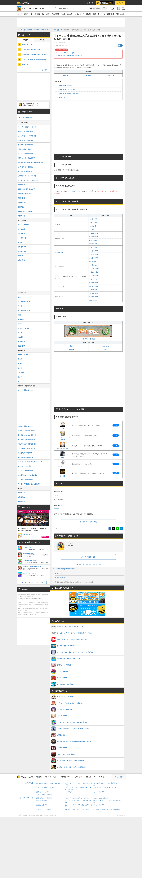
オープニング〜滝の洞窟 (25, 131)
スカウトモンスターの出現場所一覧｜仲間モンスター (36, 59)
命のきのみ (92, 261)
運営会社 (88, 777)
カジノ (20, 242)
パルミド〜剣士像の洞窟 (25, 153)
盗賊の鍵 (65, 75)
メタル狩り (21, 233)
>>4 (56, 496)
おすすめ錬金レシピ (24, 301)
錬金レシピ (45, 14)
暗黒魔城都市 (22, 202)
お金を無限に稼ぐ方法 (25, 453)
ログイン (120, 3)
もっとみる (45, 70)
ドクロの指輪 (93, 290)
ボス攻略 (37, 14)
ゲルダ (20, 377)
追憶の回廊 (110, 14)
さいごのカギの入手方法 (67, 89)
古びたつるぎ (93, 247)
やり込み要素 (55, 14)
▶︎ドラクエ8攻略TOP (26, 117)
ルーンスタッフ (93, 222)
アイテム (59, 573)
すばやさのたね (93, 233)
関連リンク (62, 97)
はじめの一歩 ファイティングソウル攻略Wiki (106, 809)
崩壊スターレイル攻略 (42, 792)
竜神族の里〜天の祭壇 (25, 211)
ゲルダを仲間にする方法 (25, 426)
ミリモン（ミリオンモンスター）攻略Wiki (77, 809)
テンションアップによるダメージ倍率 (30, 462)
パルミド (57, 224)
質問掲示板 (21, 501)
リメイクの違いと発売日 (25, 479)
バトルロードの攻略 (63, 55)
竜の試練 (21, 256)
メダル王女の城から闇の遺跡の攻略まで (30, 162)
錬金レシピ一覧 (27, 44)
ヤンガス (21, 363)
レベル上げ (21, 229)
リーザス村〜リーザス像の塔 (27, 136)
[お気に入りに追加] (95, 8)
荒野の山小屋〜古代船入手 (26, 158)
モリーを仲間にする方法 (25, 390)
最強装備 (88, 14)
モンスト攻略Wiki (98, 792)
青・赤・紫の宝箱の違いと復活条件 (29, 484)
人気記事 (25, 40)
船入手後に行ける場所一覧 (26, 439)
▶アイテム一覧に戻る (88, 332)
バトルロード (79, 14)
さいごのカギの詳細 (65, 86)
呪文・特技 (21, 346)
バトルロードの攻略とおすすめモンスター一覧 (36, 54)
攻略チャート (28, 14)
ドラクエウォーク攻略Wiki (44, 794)
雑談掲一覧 (21, 493)
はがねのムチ (93, 240)
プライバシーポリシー (51, 777)
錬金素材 (71, 349)
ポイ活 (89, 3)
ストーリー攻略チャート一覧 (31, 49)
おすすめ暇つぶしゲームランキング (34, 582)
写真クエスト (120, 14)
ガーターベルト (93, 243)
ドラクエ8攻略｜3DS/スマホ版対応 (65, 569)
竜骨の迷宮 (21, 185)
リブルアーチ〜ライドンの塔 (27, 176)
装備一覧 (96, 14)
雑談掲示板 (21, 497)
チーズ (105, 349)
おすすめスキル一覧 (24, 310)
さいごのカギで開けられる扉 (68, 93)
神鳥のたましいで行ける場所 (27, 444)
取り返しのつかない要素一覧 (27, 435)
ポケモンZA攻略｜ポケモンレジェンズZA (48, 783)
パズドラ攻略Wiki (70, 792)
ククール (21, 372)
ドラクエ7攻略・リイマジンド (45, 787)
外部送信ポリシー (66, 777)
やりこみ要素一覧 (23, 224)
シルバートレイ (93, 279)
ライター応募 (118, 777)
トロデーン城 (59, 252)
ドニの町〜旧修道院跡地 (25, 145)
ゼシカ (20, 368)
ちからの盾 (92, 226)
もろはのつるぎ (93, 272)
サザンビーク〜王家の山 (25, 167)
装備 (19, 315)
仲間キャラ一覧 (23, 355)
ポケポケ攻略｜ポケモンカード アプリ (104, 787)
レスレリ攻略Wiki (41, 800)
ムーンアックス (93, 286)
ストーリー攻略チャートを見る (66, 53)
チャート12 (71, 191)
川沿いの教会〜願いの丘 (25, 149)
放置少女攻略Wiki (41, 805)
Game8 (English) (99, 777)
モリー (20, 381)
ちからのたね (93, 265)
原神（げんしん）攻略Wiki (44, 798)
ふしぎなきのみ (93, 258)
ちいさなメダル (93, 219)
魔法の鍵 (88, 75)
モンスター (21, 341)
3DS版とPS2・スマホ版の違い (27, 475)
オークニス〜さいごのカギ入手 (28, 180)
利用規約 (39, 777)
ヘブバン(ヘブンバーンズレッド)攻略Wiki (77, 798)
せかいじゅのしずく (95, 254)
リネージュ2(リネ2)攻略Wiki (44, 809)
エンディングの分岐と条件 (26, 430)
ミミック (92, 229)
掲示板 (42, 40)
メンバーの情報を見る (88, 557)
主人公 (20, 359)
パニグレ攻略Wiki (98, 805)
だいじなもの (105, 346)
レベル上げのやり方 (76, 55)
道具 (71, 346)
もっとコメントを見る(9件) (88, 522)
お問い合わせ (78, 777)
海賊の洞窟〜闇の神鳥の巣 (26, 189)
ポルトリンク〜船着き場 (25, 140)
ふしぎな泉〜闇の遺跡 (25, 171)
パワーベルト (93, 300)
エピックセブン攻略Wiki (100, 798)
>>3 (56, 510)
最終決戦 (21, 207)
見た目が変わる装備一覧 (25, 457)
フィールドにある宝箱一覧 (26, 448)
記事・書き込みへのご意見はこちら (88, 564)
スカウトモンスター (67, 14)
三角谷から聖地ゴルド (25, 193)
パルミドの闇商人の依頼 (25, 470)
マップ (20, 14)
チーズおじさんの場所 (25, 466)
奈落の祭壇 (21, 198)
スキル (103, 14)
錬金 (19, 297)
